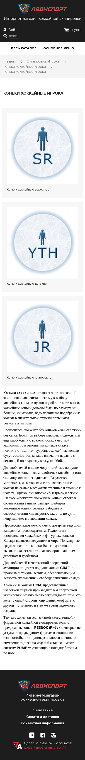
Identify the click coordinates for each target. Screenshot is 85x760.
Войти (13, 30)
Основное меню (58, 48)
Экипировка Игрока (43, 61)
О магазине (43, 710)
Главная (9, 61)
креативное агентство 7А (45, 747)
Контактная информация (42, 723)
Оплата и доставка (42, 717)
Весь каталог (23, 48)
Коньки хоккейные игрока (24, 66)
